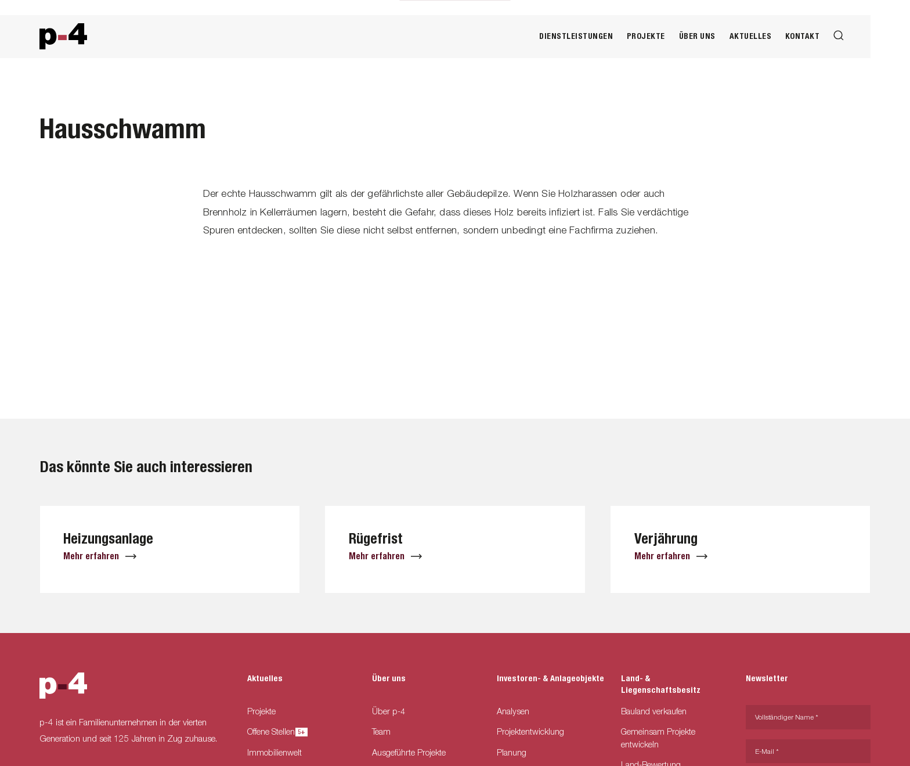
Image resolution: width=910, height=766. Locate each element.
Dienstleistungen (576, 36)
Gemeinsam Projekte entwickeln (658, 738)
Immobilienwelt (274, 752)
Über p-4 (388, 711)
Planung (511, 752)
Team (381, 731)
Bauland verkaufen (654, 711)
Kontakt (802, 36)
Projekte (646, 36)
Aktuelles (751, 36)
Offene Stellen (274, 731)
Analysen (513, 711)
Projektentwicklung (530, 731)
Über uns (697, 36)
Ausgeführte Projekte (409, 752)
